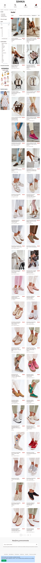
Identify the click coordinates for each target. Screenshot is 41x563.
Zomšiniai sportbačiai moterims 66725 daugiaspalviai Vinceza (15, 297)
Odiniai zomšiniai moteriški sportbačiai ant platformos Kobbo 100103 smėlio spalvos (32, 40)
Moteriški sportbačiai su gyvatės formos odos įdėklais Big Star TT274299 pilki (16, 349)
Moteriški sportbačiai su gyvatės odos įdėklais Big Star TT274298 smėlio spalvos (31, 349)
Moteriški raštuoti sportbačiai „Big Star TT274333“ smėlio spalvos (16, 375)
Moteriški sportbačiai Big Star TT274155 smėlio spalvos (15, 504)
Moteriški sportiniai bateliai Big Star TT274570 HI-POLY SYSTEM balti (31, 221)
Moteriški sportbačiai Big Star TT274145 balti (15, 195)
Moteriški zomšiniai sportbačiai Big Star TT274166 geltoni (15, 401)
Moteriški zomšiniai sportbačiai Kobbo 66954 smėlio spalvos (15, 92)
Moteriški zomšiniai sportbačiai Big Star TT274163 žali (30, 401)
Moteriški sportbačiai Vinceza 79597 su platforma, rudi (15, 66)
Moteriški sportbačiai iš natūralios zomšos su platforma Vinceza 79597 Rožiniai (31, 66)
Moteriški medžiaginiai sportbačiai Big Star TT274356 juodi (31, 504)
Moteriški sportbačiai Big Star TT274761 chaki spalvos (32, 246)
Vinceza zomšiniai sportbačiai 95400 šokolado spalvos (16, 39)
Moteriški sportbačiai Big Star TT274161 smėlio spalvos (15, 453)
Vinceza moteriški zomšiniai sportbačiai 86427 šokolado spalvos (16, 118)
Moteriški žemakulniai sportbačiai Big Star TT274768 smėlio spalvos (31, 195)
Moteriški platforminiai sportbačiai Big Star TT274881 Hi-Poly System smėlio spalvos (31, 427)
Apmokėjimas (11, 554)
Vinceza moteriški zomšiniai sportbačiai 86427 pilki (31, 92)
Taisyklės (26, 554)
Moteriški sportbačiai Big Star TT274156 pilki (31, 479)
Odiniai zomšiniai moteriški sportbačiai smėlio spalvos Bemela (31, 118)
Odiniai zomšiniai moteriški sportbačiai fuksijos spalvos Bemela (32, 144)
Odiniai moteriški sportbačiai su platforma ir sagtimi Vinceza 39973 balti (31, 169)
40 (39, 15)
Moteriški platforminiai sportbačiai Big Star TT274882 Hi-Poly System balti (15, 427)
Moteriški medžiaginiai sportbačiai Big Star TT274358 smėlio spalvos (15, 529)
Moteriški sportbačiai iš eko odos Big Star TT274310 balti (16, 246)
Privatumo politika (32, 554)
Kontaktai (6, 554)
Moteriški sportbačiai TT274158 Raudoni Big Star (31, 453)
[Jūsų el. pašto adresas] (19, 544)
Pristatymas (17, 554)
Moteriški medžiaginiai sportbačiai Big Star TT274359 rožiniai (31, 297)
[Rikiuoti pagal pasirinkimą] (34, 15)
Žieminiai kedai (4, 16)
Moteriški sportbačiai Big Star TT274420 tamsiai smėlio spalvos (15, 323)
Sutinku (3, 560)
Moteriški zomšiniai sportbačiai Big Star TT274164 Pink (30, 375)
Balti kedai (3, 14)
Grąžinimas (22, 554)
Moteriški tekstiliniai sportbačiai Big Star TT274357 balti (30, 529)
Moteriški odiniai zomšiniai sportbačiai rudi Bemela (16, 144)
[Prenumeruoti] (36, 544)
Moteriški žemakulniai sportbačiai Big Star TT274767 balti (15, 221)
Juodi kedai (3, 15)
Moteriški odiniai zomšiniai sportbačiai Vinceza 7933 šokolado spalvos (31, 271)
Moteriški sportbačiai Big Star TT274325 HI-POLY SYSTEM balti (15, 271)
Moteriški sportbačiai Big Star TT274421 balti (31, 323)
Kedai (2, 11)
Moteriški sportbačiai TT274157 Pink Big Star (15, 479)
